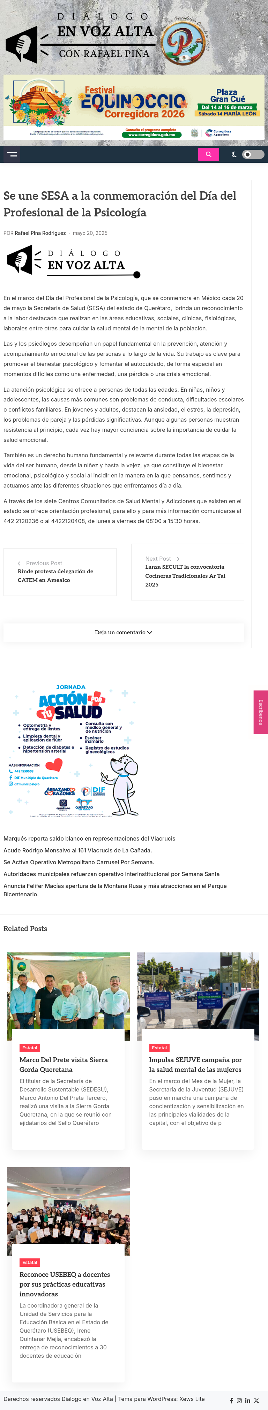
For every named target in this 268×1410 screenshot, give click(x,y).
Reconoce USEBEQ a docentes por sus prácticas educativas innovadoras (65, 1284)
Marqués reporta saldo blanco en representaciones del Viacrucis (89, 838)
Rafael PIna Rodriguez (40, 233)
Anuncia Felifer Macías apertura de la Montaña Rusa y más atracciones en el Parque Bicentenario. (115, 890)
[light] (244, 154)
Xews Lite (192, 1398)
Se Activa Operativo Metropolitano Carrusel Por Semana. (78, 862)
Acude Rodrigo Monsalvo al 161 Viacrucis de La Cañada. (77, 850)
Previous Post (44, 563)
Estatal (29, 1047)
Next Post (158, 558)
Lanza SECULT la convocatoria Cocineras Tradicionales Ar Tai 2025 (185, 576)
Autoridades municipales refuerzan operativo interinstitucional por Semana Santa (111, 874)
